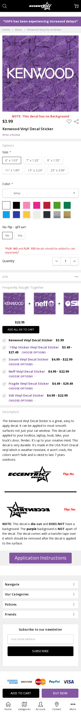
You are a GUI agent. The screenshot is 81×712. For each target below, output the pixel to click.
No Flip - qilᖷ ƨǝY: (14, 227)
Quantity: (8, 261)
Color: (7, 184)
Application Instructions (40, 558)
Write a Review (11, 134)
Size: (6, 152)
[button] (40, 558)
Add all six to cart (21, 329)
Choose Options (35, 352)
